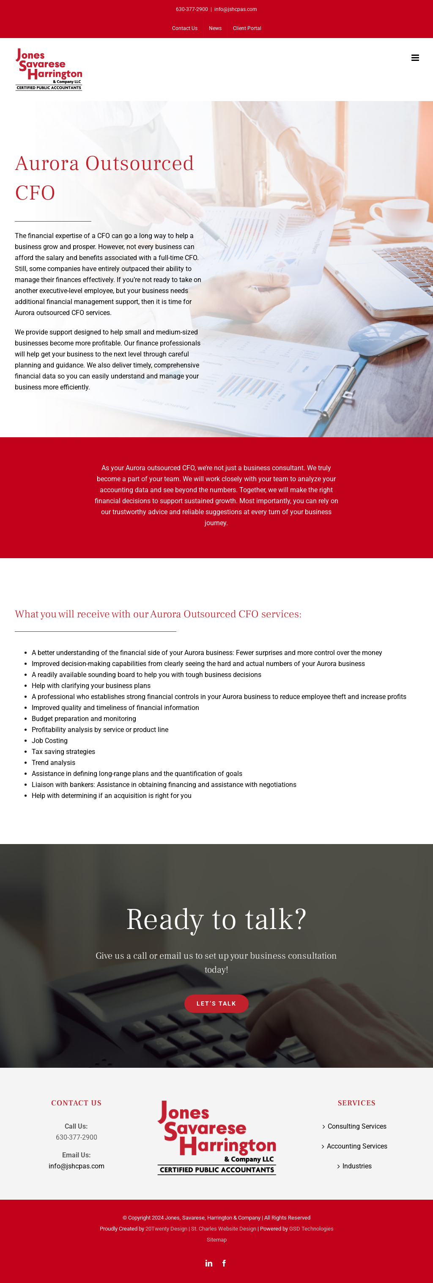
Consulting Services (357, 1126)
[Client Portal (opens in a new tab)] (247, 28)
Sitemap (217, 1239)
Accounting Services (357, 1146)
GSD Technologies (311, 1228)
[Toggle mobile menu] (415, 57)
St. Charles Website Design (223, 1228)
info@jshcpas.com (235, 9)
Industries (357, 1166)
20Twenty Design (166, 1228)
